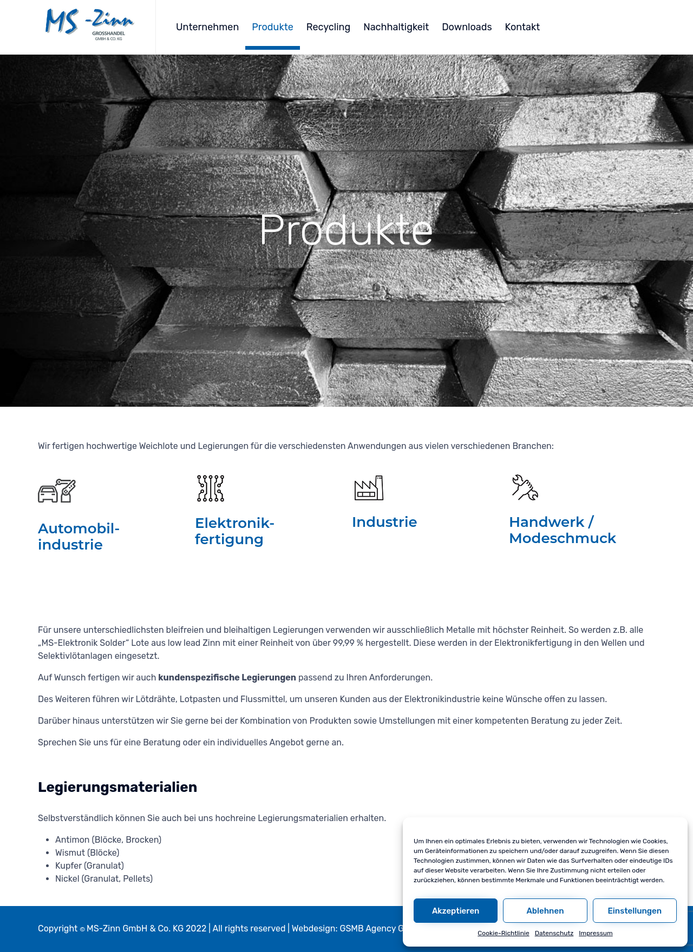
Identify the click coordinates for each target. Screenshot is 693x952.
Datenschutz (554, 933)
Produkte (272, 27)
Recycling (328, 27)
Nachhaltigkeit (396, 27)
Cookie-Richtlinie (503, 933)
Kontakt (522, 27)
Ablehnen (545, 911)
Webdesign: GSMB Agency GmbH (357, 928)
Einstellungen (635, 911)
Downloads (467, 27)
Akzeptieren (456, 911)
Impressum (595, 933)
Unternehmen (207, 27)
